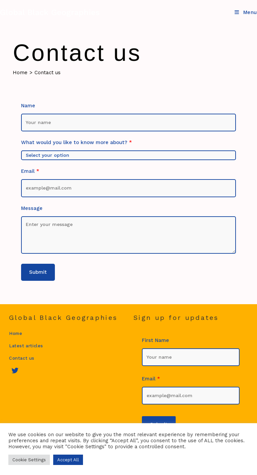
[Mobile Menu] (246, 12)
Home (15, 333)
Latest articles (26, 345)
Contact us (47, 73)
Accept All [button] (68, 459)
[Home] (20, 73)
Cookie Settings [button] (29, 459)
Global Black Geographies (50, 12)
